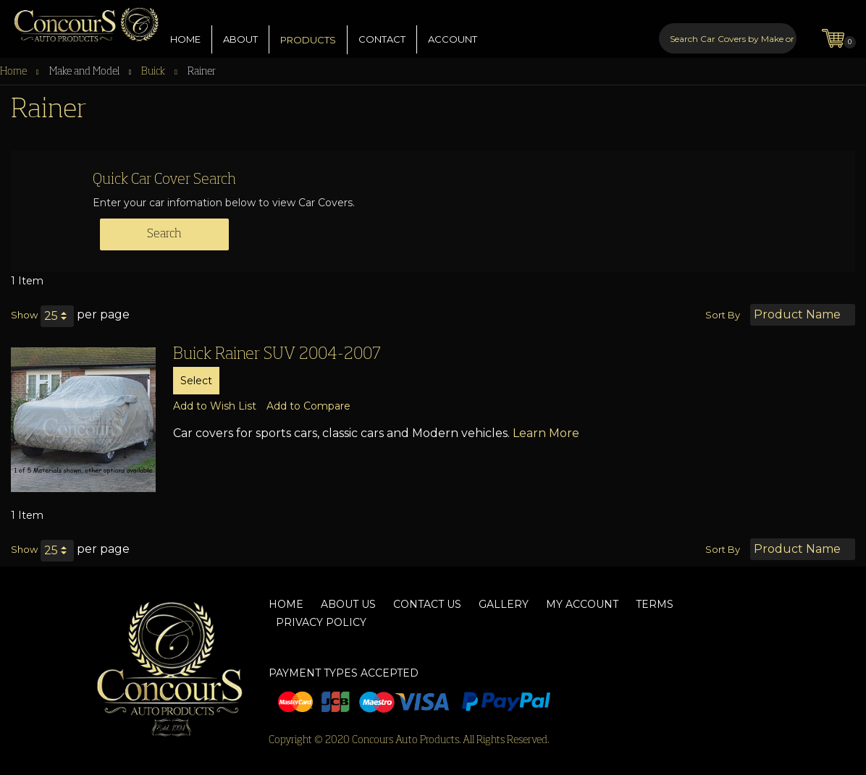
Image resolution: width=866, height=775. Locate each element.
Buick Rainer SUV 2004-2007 (277, 355)
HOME (185, 28)
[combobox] (727, 27)
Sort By (722, 315)
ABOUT (240, 28)
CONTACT (381, 28)
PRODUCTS (308, 29)
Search (164, 234)
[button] (214, 406)
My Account (582, 604)
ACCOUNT (452, 28)
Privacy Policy (321, 622)
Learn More (546, 433)
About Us (348, 604)
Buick (154, 72)
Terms (654, 604)
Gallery (504, 604)
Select (196, 380)
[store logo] (79, 21)
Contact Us (427, 604)
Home (14, 72)
